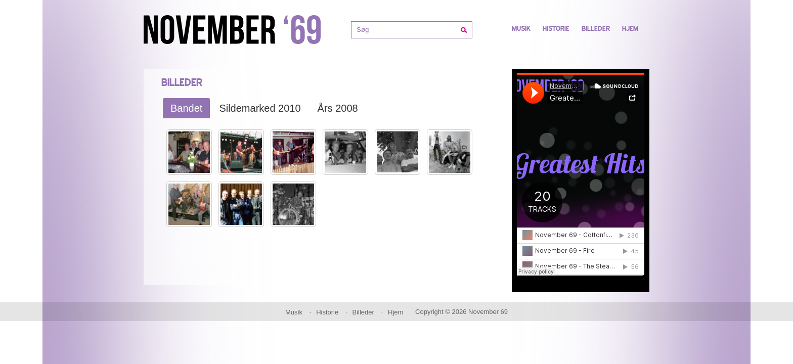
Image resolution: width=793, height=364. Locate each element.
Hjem (630, 28)
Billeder (596, 28)
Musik (521, 28)
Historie (556, 28)
